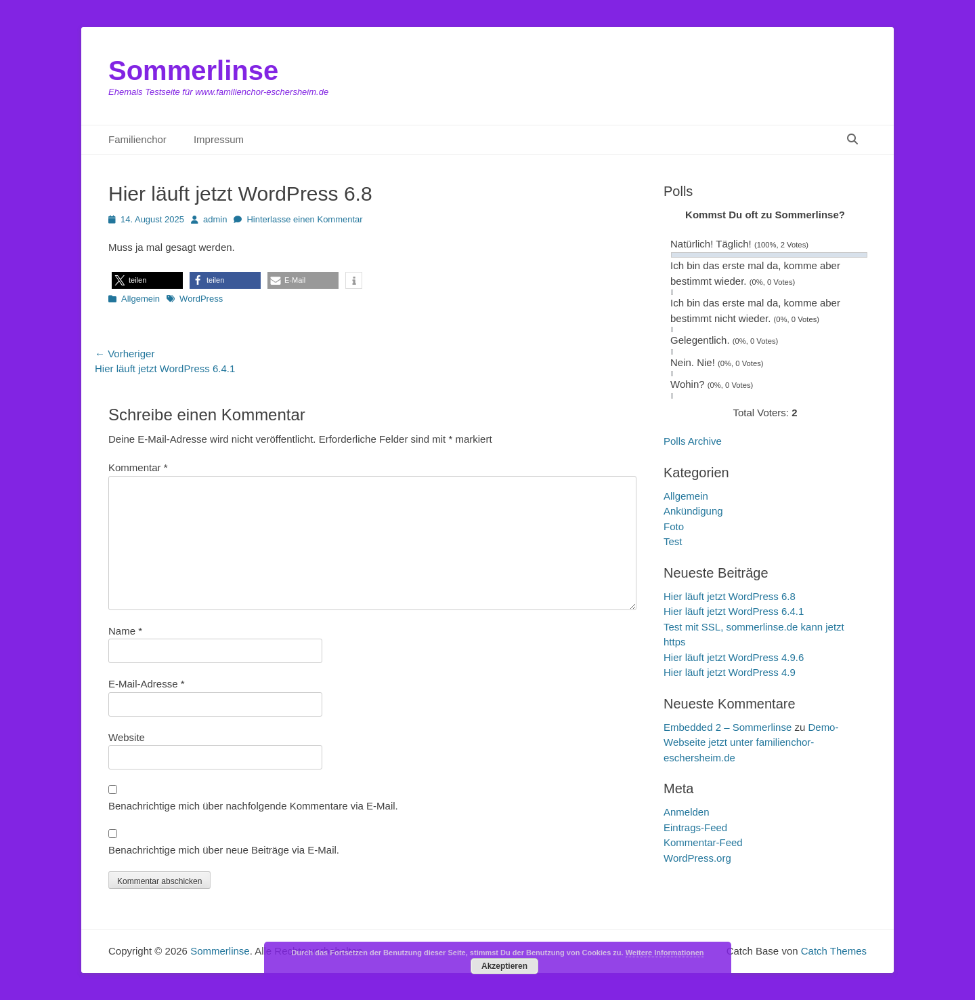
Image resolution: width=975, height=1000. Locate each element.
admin (215, 219)
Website (126, 737)
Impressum (219, 139)
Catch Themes (834, 951)
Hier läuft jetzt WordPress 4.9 (730, 672)
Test (673, 541)
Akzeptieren (504, 966)
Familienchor (137, 139)
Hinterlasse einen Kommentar (304, 219)
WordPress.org (697, 858)
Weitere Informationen (665, 952)
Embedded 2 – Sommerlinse (728, 727)
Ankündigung (693, 511)
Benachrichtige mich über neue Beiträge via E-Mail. (223, 850)
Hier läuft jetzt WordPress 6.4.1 (734, 611)
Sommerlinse (193, 70)
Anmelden (687, 812)
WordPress (201, 299)
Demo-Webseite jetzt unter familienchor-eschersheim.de (751, 742)
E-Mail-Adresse (146, 683)
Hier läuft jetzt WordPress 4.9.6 (734, 657)
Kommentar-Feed (703, 842)
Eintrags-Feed (695, 827)
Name (125, 631)
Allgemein (140, 299)
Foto (674, 526)
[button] (147, 280)
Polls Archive (693, 441)
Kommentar (138, 467)
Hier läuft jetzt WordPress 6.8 (730, 596)
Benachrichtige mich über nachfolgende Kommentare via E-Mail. (253, 806)
